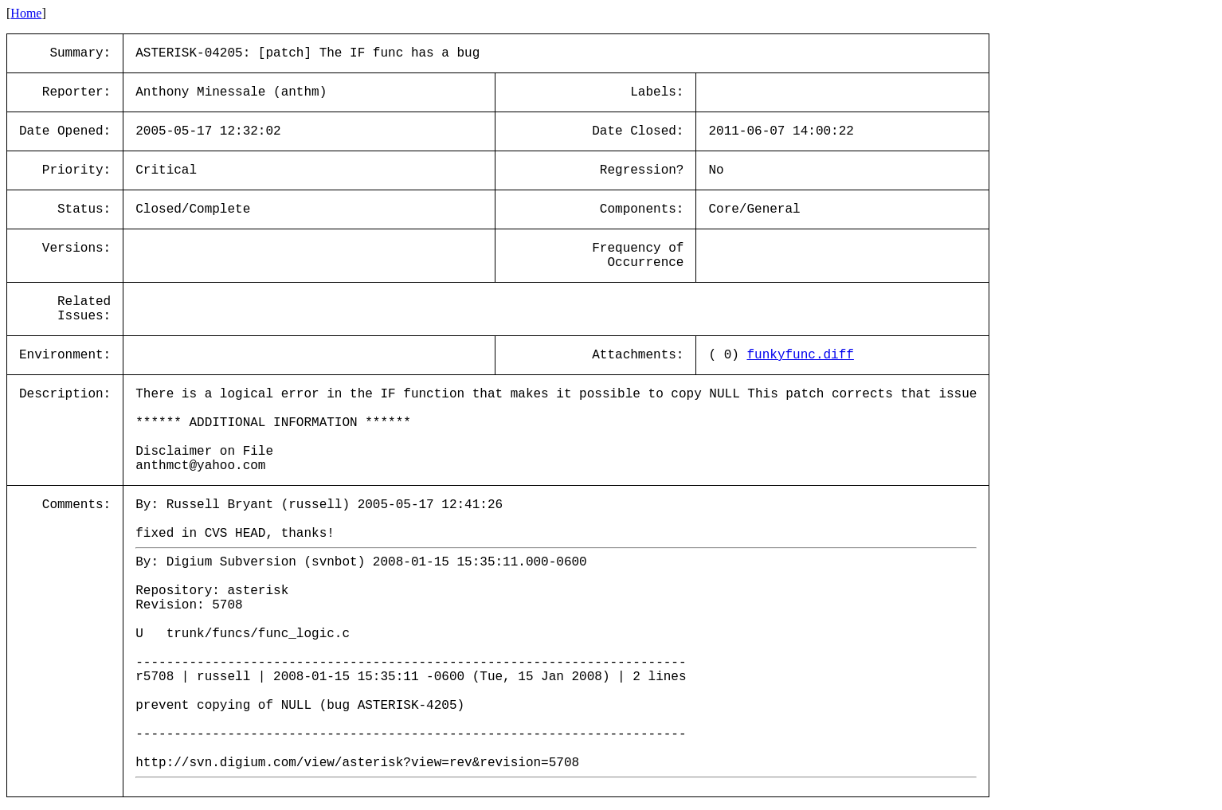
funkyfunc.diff (799, 355)
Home (25, 13)
